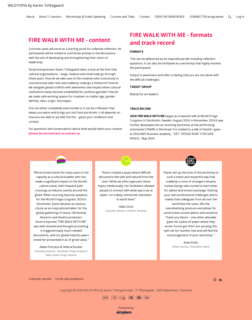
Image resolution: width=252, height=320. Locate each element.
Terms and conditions (69, 279)
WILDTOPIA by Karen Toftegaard (36, 5)
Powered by (82, 310)
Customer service (40, 279)
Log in (240, 17)
